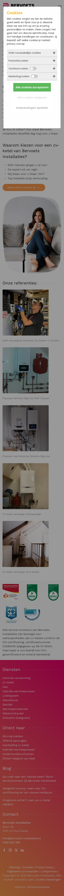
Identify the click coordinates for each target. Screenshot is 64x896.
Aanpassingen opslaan (32, 108)
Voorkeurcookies (23, 68)
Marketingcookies (23, 76)
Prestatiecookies (18, 60)
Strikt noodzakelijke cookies (25, 53)
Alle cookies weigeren (32, 97)
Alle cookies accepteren (32, 87)
